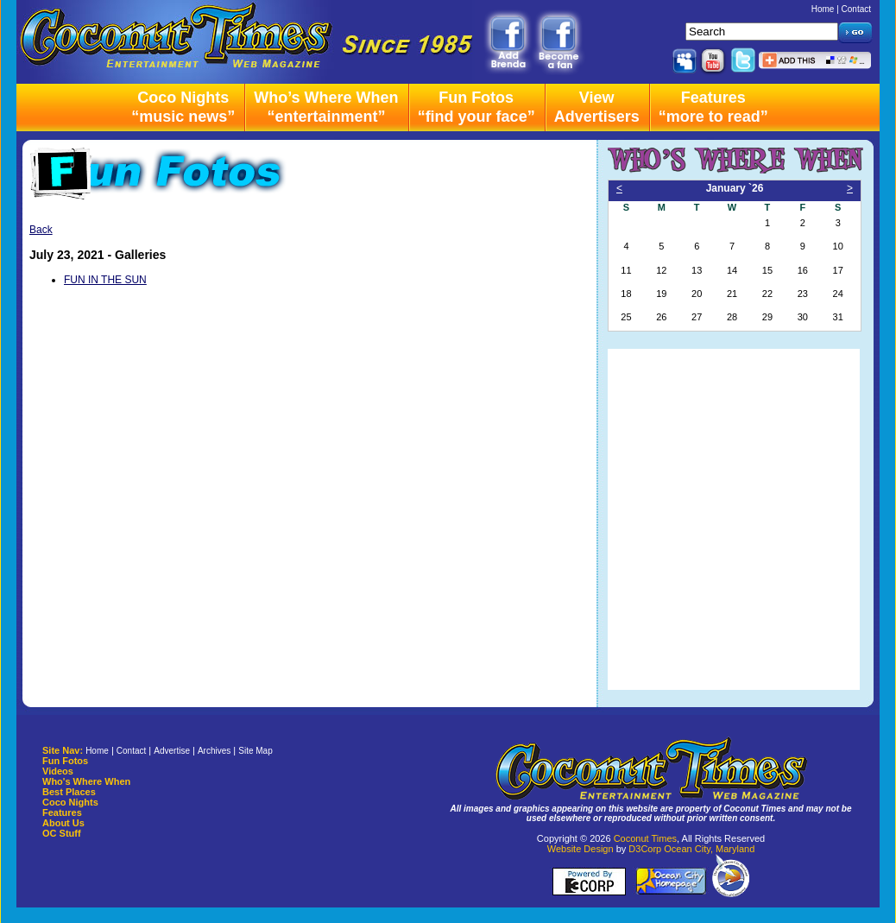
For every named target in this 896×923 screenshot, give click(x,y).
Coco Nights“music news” (183, 107)
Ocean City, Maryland (709, 849)
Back (41, 230)
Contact (856, 9)
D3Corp (644, 849)
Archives (214, 750)
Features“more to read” (713, 107)
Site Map (255, 750)
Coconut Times (645, 838)
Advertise (172, 750)
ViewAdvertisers (597, 107)
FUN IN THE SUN (105, 280)
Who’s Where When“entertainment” (326, 107)
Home (823, 9)
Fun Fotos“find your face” (476, 107)
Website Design (580, 849)
